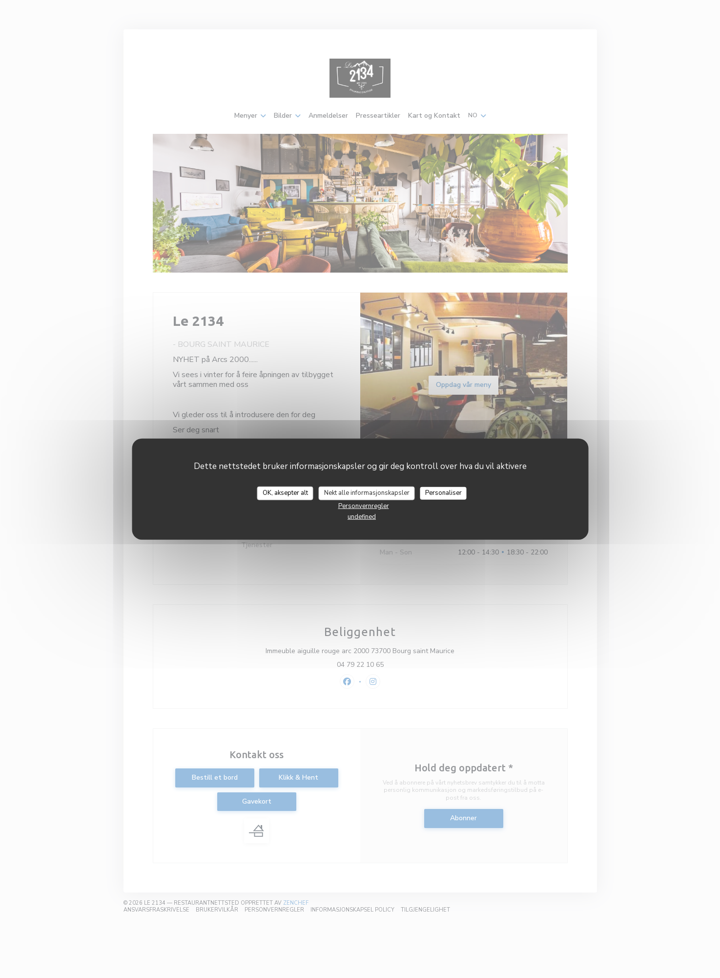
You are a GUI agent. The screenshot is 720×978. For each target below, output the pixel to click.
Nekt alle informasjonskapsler (367, 493)
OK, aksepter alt (285, 493)
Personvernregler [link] (363, 505)
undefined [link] (362, 516)
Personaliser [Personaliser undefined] (443, 493)
